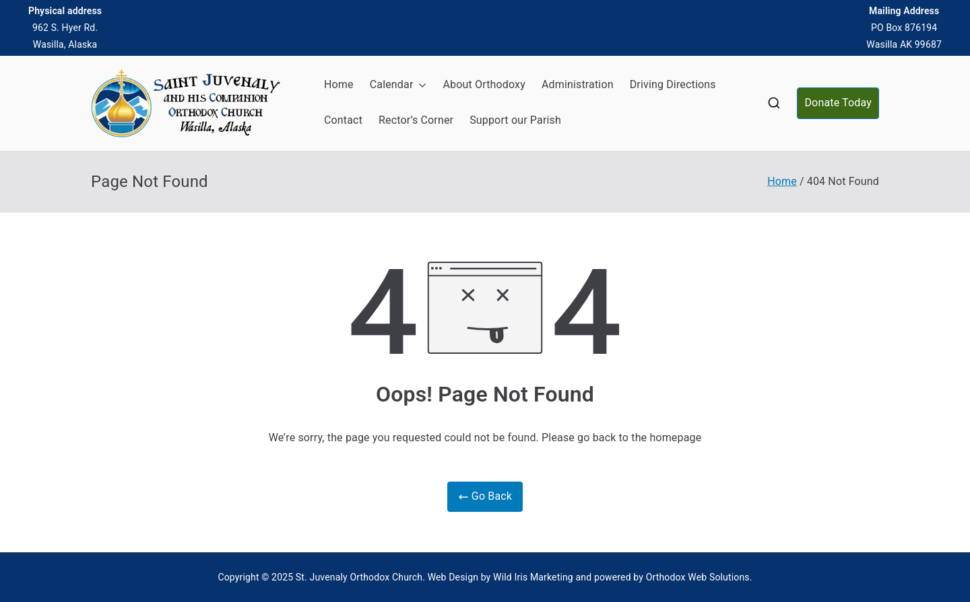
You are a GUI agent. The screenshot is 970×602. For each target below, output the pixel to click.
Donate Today (838, 102)
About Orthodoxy (484, 84)
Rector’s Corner (416, 120)
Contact (343, 120)
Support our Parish (515, 120)
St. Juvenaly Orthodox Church (359, 577)
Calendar (398, 85)
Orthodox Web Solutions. (699, 577)
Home (339, 84)
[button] (419, 85)
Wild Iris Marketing (533, 577)
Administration (578, 84)
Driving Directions (673, 84)
